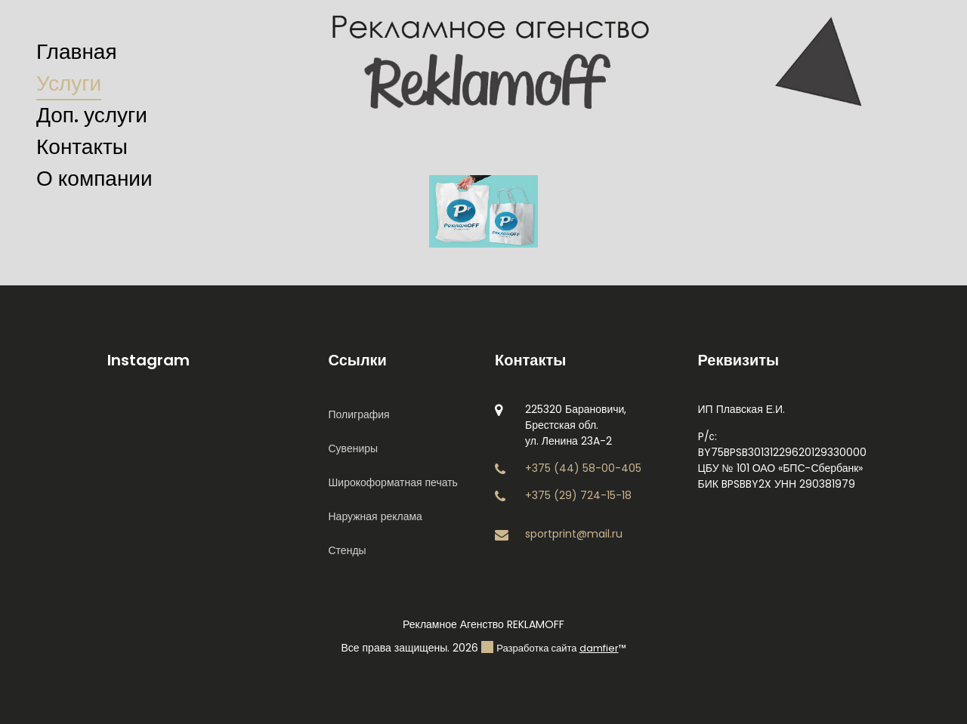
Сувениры (353, 448)
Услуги (68, 83)
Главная (76, 51)
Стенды (347, 550)
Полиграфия (359, 414)
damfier (599, 648)
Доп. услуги (91, 115)
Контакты (82, 147)
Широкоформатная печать (393, 482)
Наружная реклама (375, 516)
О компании (94, 178)
